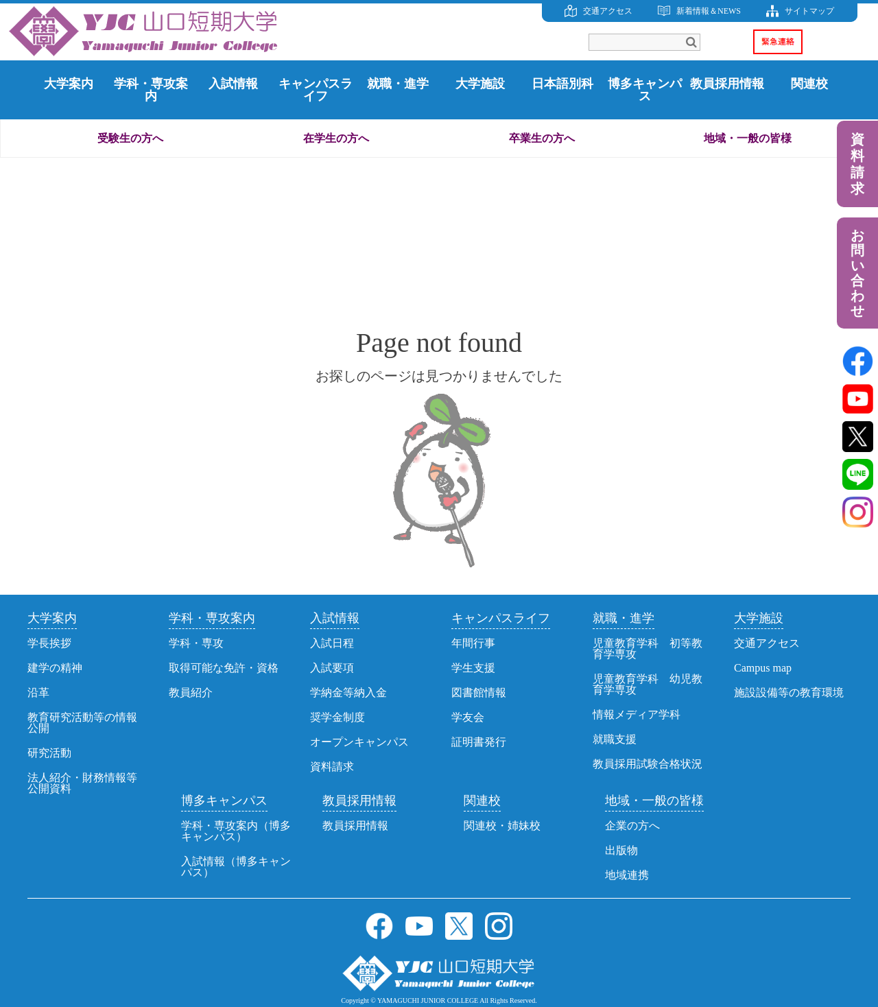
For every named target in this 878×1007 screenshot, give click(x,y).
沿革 (38, 692)
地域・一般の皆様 (748, 138)
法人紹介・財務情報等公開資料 (82, 783)
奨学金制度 (337, 717)
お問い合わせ (857, 273)
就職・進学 (398, 84)
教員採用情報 (727, 84)
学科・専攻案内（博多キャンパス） (236, 831)
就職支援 (615, 739)
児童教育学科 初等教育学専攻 (647, 648)
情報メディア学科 (636, 714)
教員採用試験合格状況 (647, 764)
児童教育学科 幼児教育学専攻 (647, 684)
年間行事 (473, 643)
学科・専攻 (196, 643)
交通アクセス (607, 11)
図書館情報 (478, 692)
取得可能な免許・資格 (223, 668)
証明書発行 (478, 742)
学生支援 (473, 668)
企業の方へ (632, 825)
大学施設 (480, 84)
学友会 (467, 717)
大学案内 (68, 84)
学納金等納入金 (348, 692)
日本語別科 (562, 84)
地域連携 (627, 875)
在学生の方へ (336, 138)
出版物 (621, 850)
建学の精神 (54, 668)
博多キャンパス (645, 90)
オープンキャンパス (359, 742)
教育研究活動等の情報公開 (82, 722)
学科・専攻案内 (151, 90)
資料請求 (857, 164)
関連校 (809, 84)
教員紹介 (191, 692)
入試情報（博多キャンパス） (236, 866)
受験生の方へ (130, 138)
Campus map (763, 668)
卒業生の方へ (542, 138)
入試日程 (332, 643)
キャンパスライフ (315, 90)
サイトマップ (809, 11)
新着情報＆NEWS (708, 11)
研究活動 (49, 753)
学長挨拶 (49, 643)
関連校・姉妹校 (502, 825)
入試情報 (233, 84)
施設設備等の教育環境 (789, 692)
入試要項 (332, 668)
